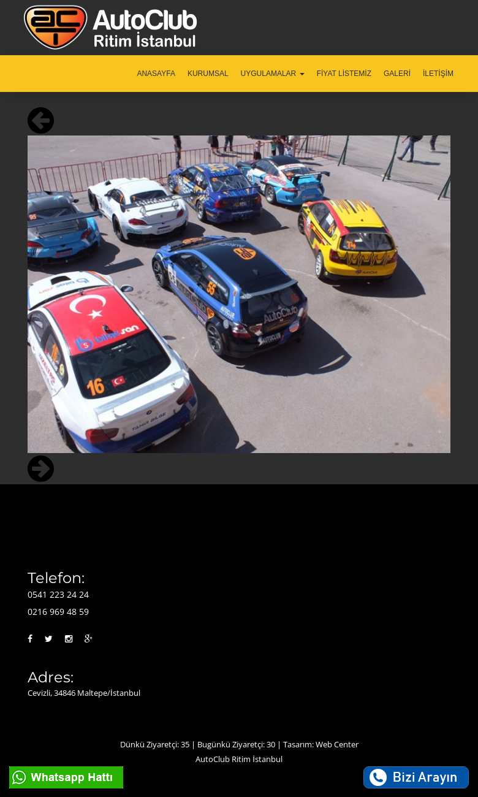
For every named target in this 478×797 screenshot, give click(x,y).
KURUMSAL (208, 73)
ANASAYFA (156, 73)
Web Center (337, 744)
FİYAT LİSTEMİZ (344, 73)
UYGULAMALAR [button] (273, 73)
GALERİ (397, 73)
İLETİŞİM (438, 73)
